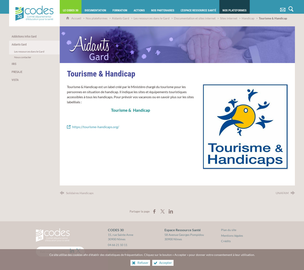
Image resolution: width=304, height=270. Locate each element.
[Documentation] (95, 7)
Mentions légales (232, 235)
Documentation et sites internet (195, 18)
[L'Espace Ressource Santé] (198, 7)
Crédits (226, 241)
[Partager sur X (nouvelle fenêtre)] (162, 211)
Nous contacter (118, 250)
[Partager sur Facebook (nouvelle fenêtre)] (154, 211)
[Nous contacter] (283, 7)
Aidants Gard (120, 18)
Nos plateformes (96, 18)
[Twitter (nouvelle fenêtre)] (78, 251)
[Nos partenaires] (163, 7)
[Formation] (119, 7)
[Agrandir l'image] (245, 126)
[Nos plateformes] (234, 7)
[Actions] (139, 7)
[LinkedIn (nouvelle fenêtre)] (72, 251)
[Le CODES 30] (70, 7)
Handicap (248, 18)
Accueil (76, 18)
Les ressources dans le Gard (152, 18)
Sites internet (229, 18)
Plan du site (228, 230)
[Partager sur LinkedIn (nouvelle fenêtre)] (170, 211)
